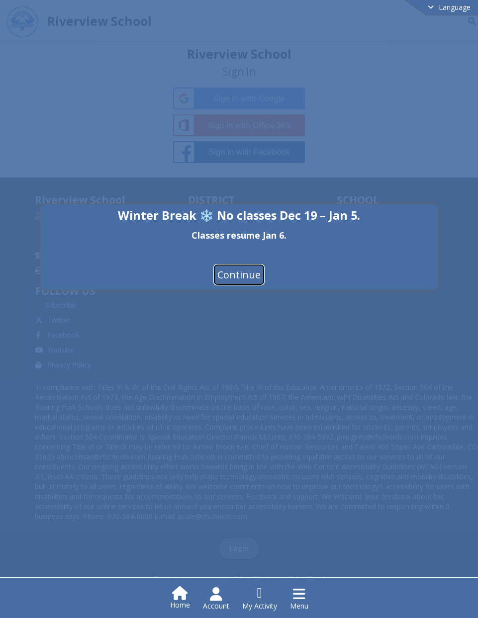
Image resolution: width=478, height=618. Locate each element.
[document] (239, 234)
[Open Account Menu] (216, 598)
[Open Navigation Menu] (299, 598)
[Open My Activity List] (259, 598)
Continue (239, 274)
